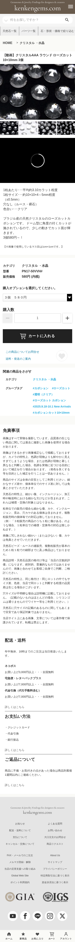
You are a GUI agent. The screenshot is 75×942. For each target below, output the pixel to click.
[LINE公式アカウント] (38, 916)
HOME (7, 43)
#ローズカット (61, 388)
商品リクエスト (55, 844)
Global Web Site (20, 875)
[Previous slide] (4, 99)
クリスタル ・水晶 (32, 43)
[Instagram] (50, 916)
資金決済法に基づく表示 (55, 882)
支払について (20, 837)
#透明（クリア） (43, 394)
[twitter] (62, 916)
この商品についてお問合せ (22, 351)
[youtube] (13, 916)
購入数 (8, 310)
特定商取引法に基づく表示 (55, 875)
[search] (67, 20)
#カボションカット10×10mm (51, 412)
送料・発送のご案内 (18, 358)
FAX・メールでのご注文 (20, 855)
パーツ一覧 (29, 31)
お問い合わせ (55, 830)
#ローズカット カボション (49, 400)
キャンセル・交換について (20, 844)
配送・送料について (20, 830)
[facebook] (25, 916)
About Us (55, 855)
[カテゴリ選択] (6, 18)
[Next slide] (71, 99)
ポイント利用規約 (20, 882)
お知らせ (20, 823)
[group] (37, 92)
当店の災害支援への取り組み (20, 868)
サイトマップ (55, 862)
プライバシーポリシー (55, 868)
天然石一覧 (10, 31)
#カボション (40, 388)
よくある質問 (55, 823)
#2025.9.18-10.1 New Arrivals (52, 406)
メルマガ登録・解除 (20, 862)
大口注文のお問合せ (55, 837)
